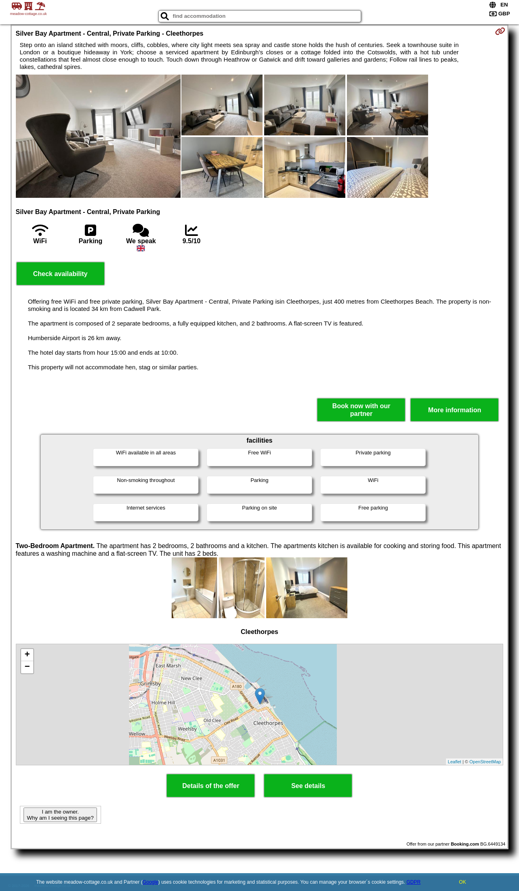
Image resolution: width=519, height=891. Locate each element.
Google (150, 882)
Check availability (60, 273)
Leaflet (454, 761)
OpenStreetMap (485, 761)
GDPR (414, 882)
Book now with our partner (361, 410)
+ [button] (27, 655)
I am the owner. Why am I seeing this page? (60, 815)
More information (454, 410)
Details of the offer (210, 785)
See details (308, 785)
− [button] (27, 667)
